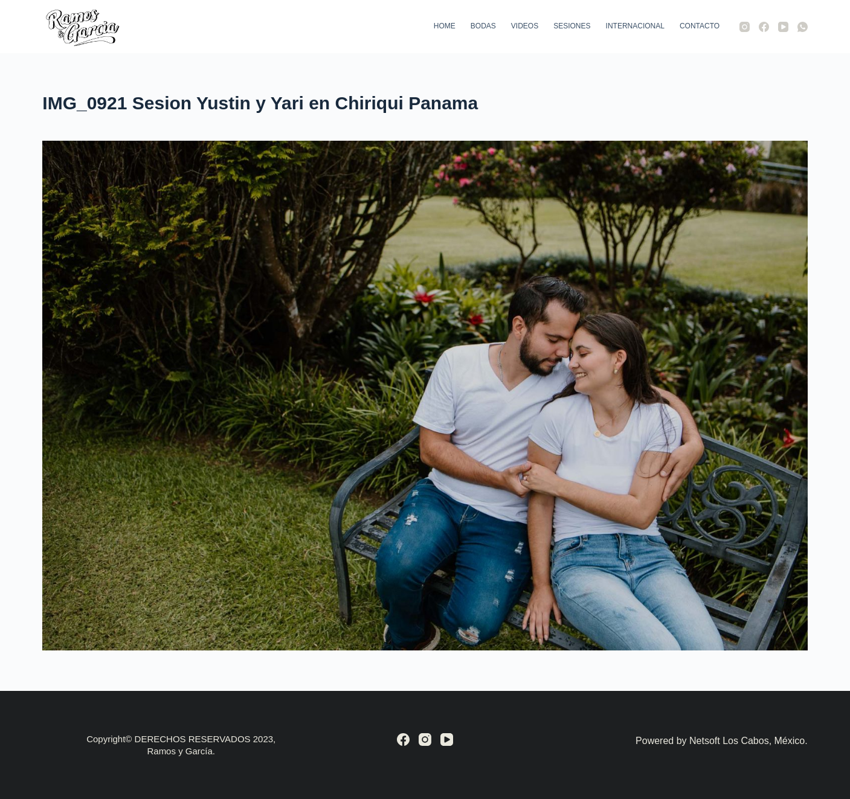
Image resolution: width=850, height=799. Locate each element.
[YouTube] (783, 27)
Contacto (700, 26)
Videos (524, 26)
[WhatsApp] (802, 27)
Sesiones (571, 26)
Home (445, 26)
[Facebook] (764, 27)
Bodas (483, 26)
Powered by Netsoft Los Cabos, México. (722, 741)
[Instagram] (744, 27)
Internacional (635, 26)
